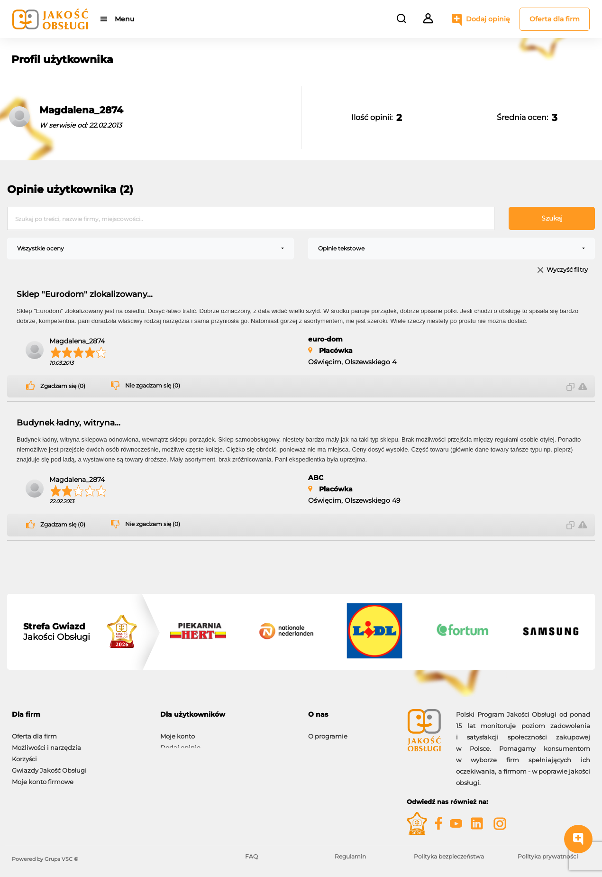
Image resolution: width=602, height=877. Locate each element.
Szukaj (552, 218)
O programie (327, 731)
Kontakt (320, 743)
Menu (124, 19)
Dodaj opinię (488, 19)
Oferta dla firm (554, 19)
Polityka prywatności (548, 856)
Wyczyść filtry (567, 270)
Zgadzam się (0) (62, 386)
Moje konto (177, 731)
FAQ (251, 856)
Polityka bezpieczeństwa (449, 856)
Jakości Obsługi (56, 631)
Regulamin (350, 856)
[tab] (79, 714)
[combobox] (150, 248)
